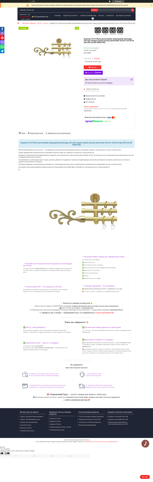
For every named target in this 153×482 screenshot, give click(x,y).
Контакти (110, 15)
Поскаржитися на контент (91, 441)
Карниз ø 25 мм (55, 424)
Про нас (101, 15)
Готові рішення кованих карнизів (91, 416)
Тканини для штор (27, 431)
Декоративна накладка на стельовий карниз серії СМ (118, 423)
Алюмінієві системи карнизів (90, 422)
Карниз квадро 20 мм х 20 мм (60, 427)
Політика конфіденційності (109, 441)
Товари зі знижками (88, 15)
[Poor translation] (7, 453)
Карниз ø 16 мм (55, 418)
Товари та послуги (70, 15)
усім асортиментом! (105, 313)
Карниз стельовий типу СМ (118, 419)
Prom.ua (87, 440)
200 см (39, 23)
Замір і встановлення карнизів (31, 416)
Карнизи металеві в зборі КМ (89, 419)
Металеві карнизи (29, 23)
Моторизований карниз (87, 425)
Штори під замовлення (28, 422)
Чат (145, 477)
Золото (45, 23)
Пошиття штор (25, 425)
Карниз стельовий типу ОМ (118, 416)
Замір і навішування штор (30, 419)
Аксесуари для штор (57, 430)
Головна (57, 15)
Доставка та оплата (123, 15)
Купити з (94, 73)
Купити (93, 67)
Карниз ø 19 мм (55, 421)
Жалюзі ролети (26, 428)
